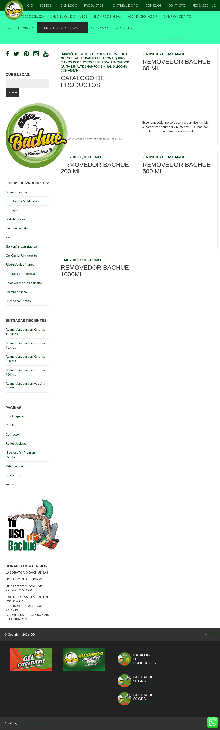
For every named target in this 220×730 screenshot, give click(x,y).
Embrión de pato (177, 16)
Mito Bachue (14, 466)
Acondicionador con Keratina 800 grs (26, 358)
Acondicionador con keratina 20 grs (25, 385)
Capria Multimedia (31, 723)
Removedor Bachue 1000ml (95, 271)
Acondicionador (142, 16)
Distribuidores (126, 5)
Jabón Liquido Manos (69, 16)
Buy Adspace (15, 416)
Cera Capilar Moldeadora (22, 201)
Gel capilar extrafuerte (108, 54)
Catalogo (68, 5)
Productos (95, 5)
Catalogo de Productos (83, 81)
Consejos (153, 5)
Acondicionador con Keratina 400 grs (26, 372)
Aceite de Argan (20, 27)
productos (13, 475)
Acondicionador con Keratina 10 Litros (26, 331)
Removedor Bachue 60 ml (176, 65)
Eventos (11, 237)
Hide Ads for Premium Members (21, 455)
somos (10, 484)
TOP (210, 634)
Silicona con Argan (18, 301)
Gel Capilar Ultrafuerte (80, 58)
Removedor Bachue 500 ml (176, 168)
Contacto (176, 5)
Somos (47, 5)
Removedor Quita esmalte (62, 27)
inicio (28, 5)
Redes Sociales (204, 5)
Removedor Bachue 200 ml (95, 168)
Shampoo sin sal (107, 16)
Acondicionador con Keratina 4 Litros (26, 345)
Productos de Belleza (25, 16)
